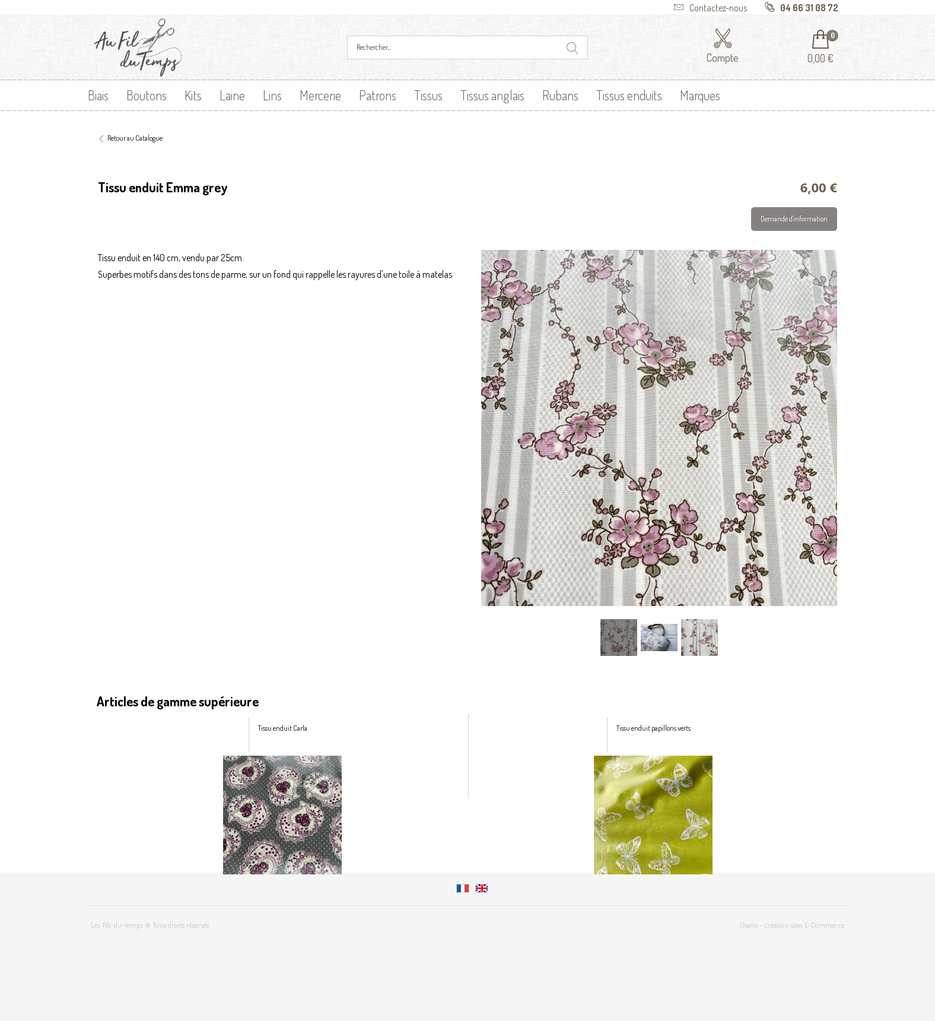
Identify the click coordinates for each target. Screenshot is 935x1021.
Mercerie (320, 95)
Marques (700, 95)
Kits (193, 95)
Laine (232, 95)
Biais (98, 95)
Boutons (146, 95)
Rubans (560, 95)
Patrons (377, 95)
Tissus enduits (629, 95)
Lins (272, 95)
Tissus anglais (492, 95)
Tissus (428, 95)
